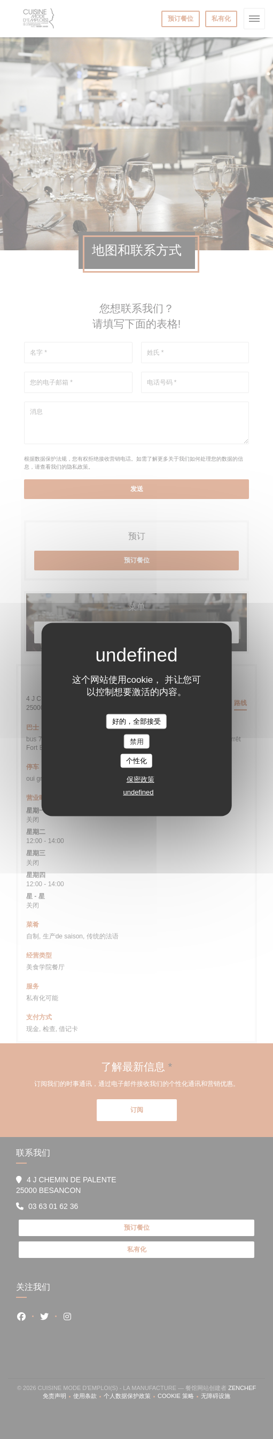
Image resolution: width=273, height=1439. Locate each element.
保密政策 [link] (140, 779)
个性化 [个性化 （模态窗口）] (136, 761)
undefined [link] (138, 792)
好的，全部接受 (136, 721)
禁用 (137, 741)
